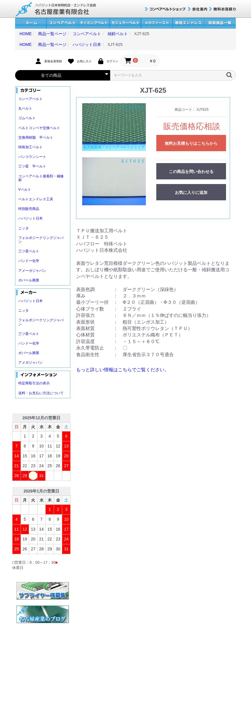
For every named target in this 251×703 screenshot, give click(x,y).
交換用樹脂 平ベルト (35, 137)
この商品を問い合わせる (191, 171)
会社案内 (197, 9)
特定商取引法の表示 (34, 383)
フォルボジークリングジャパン (41, 240)
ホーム (30, 23)
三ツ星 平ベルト (32, 166)
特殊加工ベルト (30, 147)
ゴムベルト (27, 118)
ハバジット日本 (30, 218)
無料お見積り (222, 9)
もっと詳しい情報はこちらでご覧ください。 (122, 369)
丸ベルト (25, 108)
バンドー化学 (28, 261)
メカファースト (157, 23)
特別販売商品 (28, 209)
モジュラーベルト (125, 23)
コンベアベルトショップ (165, 9)
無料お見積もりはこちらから (191, 143)
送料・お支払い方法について (41, 393)
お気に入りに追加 (191, 192)
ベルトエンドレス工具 (35, 199)
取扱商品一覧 (220, 23)
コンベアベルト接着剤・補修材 (41, 178)
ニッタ (23, 228)
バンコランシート (32, 157)
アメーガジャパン (32, 271)
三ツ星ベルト (28, 251)
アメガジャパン (30, 363)
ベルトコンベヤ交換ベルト (39, 128)
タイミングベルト (94, 23)
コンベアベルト (62, 23)
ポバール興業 (28, 280)
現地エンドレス (188, 23)
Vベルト (24, 190)
